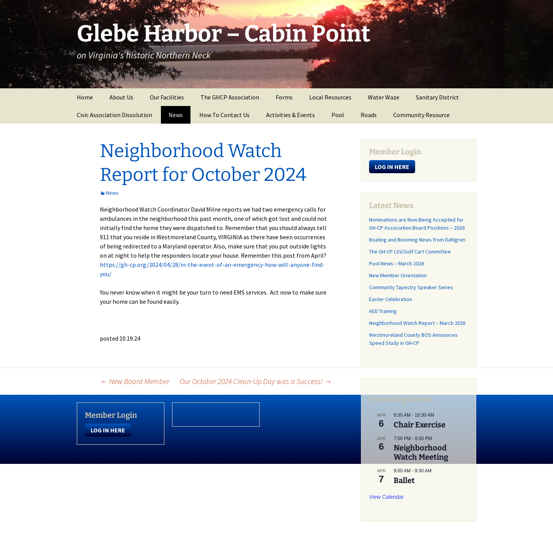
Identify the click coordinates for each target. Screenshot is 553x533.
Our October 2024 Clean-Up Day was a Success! (256, 381)
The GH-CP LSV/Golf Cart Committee (410, 251)
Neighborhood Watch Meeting (421, 452)
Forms (284, 97)
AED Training (383, 311)
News (176, 115)
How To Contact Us (224, 115)
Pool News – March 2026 (396, 263)
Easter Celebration (390, 299)
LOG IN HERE (392, 166)
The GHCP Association (229, 97)
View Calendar (386, 497)
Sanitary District (437, 97)
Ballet (404, 480)
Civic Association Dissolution (114, 115)
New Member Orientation (398, 275)
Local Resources (330, 97)
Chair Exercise (419, 424)
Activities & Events (290, 115)
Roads (369, 115)
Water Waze (383, 97)
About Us (121, 97)
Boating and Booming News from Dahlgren (417, 239)
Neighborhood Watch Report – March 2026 (417, 322)
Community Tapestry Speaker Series (411, 287)
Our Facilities (167, 97)
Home (85, 97)
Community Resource (421, 115)
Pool (337, 115)
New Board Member (134, 381)
